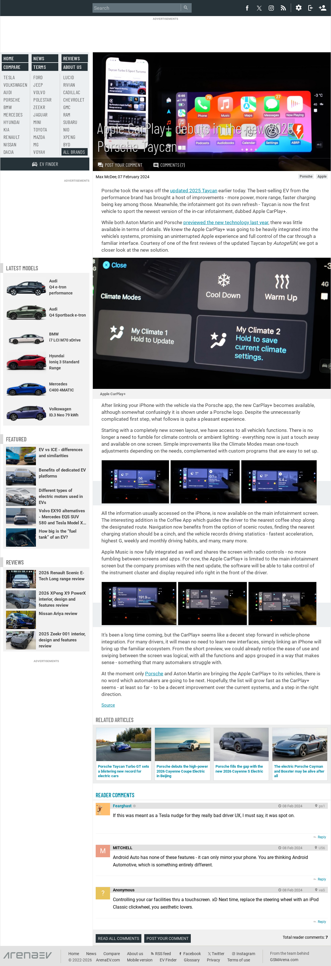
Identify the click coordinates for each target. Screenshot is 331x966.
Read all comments (118, 938)
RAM (66, 114)
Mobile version (140, 960)
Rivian (69, 85)
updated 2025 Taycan (193, 190)
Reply (322, 837)
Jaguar (40, 114)
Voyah (39, 152)
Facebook (192, 953)
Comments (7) (169, 165)
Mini (37, 122)
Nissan (9, 144)
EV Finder (168, 960)
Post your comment (120, 165)
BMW (7, 107)
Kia (6, 129)
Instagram (245, 953)
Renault (11, 137)
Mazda (39, 137)
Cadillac (71, 92)
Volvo (39, 92)
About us (72, 67)
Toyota (40, 129)
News (38, 58)
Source (108, 705)
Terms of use (238, 960)
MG (36, 144)
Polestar (42, 99)
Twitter (218, 953)
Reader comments (115, 795)
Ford (38, 77)
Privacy (213, 960)
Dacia (8, 152)
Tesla (9, 77)
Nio (66, 129)
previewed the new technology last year (225, 222)
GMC (67, 107)
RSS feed (163, 953)
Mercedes (13, 114)
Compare (11, 67)
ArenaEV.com (108, 960)
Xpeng (69, 137)
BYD (66, 144)
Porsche (154, 673)
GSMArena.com (284, 959)
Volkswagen (15, 85)
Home (8, 58)
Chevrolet (74, 99)
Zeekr (39, 107)
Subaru (70, 122)
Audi (7, 92)
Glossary (192, 960)
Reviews (71, 58)
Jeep (38, 85)
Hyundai (11, 122)
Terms (39, 67)
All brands (74, 152)
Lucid (68, 77)
